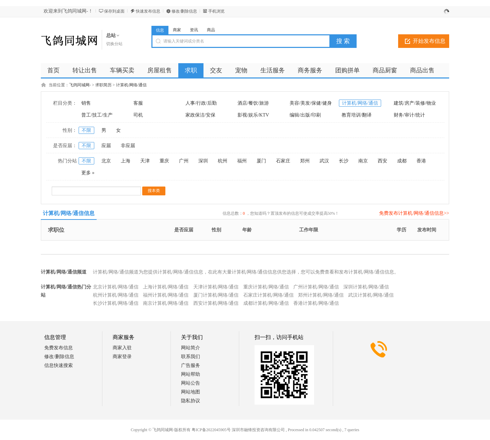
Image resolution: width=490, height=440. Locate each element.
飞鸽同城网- (80, 85)
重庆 (164, 160)
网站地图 (190, 391)
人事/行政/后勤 (201, 103)
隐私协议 (190, 400)
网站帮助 (190, 374)
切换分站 (114, 43)
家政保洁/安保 (200, 115)
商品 (211, 30)
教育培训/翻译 (357, 115)
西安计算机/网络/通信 (216, 303)
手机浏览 (216, 11)
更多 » (88, 172)
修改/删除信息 (184, 11)
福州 (242, 160)
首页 (53, 70)
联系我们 (190, 356)
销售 (86, 103)
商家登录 (122, 356)
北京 (106, 160)
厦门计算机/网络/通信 (216, 295)
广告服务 (190, 365)
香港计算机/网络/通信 (316, 303)
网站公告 (190, 383)
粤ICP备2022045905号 (211, 429)
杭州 (222, 160)
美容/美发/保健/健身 (311, 103)
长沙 (343, 160)
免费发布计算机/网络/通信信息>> (414, 213)
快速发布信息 (148, 11)
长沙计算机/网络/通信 (115, 303)
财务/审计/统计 (409, 115)
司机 (138, 115)
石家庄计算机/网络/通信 (268, 295)
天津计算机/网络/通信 (216, 286)
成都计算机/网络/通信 (266, 303)
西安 (382, 160)
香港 (421, 160)
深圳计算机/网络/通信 (366, 286)
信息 (160, 30)
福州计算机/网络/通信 (166, 295)
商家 (177, 30)
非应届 (128, 145)
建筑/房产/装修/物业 (415, 103)
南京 (363, 160)
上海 (125, 160)
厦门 (261, 160)
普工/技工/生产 (97, 115)
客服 (138, 103)
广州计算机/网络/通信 (316, 286)
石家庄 (283, 160)
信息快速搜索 (58, 365)
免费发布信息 (58, 347)
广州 (184, 160)
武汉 (324, 160)
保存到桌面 (114, 11)
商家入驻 (122, 347)
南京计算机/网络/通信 (166, 303)
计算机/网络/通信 (131, 85)
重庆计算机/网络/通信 (266, 286)
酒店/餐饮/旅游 (253, 103)
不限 (86, 130)
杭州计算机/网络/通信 (115, 295)
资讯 (194, 30)
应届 (106, 145)
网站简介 (190, 347)
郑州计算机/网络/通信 (321, 295)
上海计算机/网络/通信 (166, 286)
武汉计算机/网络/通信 (371, 295)
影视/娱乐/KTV (253, 115)
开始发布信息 (429, 41)
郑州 (305, 160)
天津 (145, 160)
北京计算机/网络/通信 (115, 286)
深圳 (203, 160)
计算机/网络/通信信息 (69, 213)
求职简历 (103, 85)
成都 (402, 160)
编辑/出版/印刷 (305, 115)
